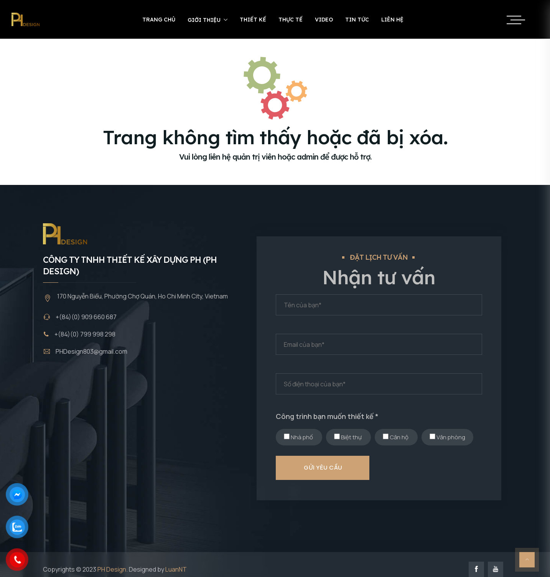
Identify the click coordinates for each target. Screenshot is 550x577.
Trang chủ (158, 19)
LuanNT (176, 569)
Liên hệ (392, 19)
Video (324, 19)
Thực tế (290, 19)
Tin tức (357, 19)
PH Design (111, 569)
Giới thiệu (204, 19)
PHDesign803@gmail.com (91, 351)
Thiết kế (253, 19)
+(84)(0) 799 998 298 (84, 334)
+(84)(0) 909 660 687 (86, 317)
